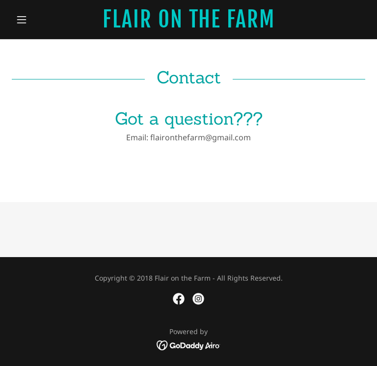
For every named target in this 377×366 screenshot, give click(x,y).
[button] (38, 19)
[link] (188, 24)
